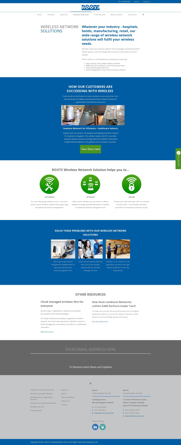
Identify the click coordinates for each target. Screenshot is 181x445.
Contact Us (146, 1)
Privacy (64, 405)
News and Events (68, 397)
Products (51, 15)
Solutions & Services (81, 15)
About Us (63, 15)
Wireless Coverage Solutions (41, 393)
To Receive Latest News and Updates (90, 368)
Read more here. (47, 332)
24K (96, 442)
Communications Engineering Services (41, 398)
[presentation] (90, 360)
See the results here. (100, 323)
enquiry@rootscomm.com (104, 413)
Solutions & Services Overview (42, 390)
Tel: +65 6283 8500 (124, 1)
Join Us (136, 1)
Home (39, 15)
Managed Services (37, 407)
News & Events (116, 15)
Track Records (99, 15)
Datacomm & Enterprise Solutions (43, 403)
